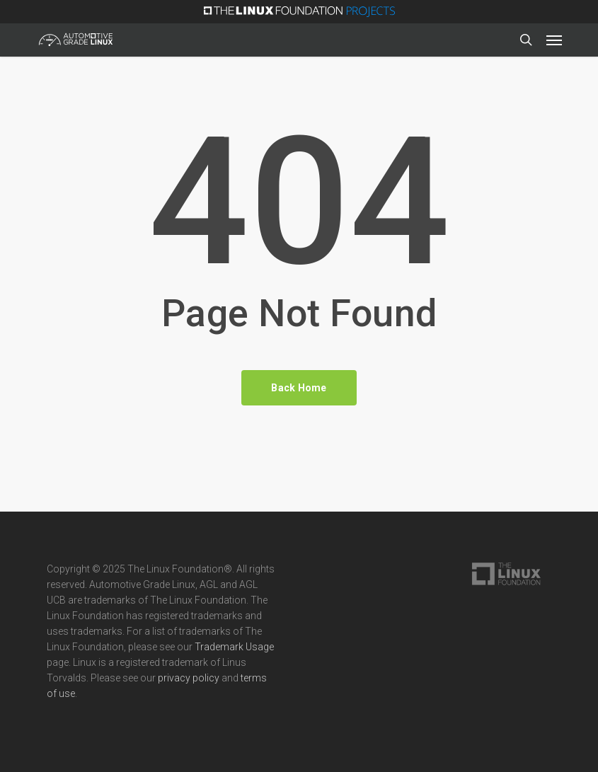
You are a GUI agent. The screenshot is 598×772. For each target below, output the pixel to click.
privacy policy (188, 678)
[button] (554, 40)
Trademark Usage (234, 646)
